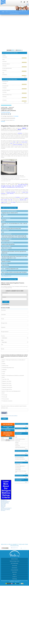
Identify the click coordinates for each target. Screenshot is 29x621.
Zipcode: (2, 348)
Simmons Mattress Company (20, 439)
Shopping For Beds (18, 462)
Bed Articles (14, 572)
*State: (2, 340)
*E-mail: (2, 318)
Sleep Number (17, 440)
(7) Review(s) (4, 65)
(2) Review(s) (4, 61)
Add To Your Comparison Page (9, 207)
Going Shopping (17, 467)
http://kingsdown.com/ (6, 275)
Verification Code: (4, 407)
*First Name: (3, 310)
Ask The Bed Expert (14, 563)
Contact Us (14, 576)
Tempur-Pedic (17, 445)
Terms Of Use (14, 565)
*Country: (3, 335)
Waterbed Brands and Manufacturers (19, 480)
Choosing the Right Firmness (20, 466)
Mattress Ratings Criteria (5, 503)
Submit (4, 418)
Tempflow (4, 55)
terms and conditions (13, 415)
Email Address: (5, 292)
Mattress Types (17, 464)
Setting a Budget (18, 469)
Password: (4, 297)
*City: (2, 344)
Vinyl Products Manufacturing (20, 447)
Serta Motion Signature (6, 90)
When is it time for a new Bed (5, 508)
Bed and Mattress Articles (20, 455)
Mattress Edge (3, 506)
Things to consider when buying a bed (20, 471)
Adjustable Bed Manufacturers (21, 450)
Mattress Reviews (14, 558)
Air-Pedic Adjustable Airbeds (7, 68)
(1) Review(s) (4, 83)
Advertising (14, 578)
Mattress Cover (3, 505)
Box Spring (2, 507)
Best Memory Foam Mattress (5, 501)
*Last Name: (3, 314)
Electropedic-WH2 (5, 85)
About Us (14, 574)
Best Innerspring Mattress (19, 457)
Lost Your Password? (5, 304)
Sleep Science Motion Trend (6, 94)
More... (25, 77)
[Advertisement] (14, 29)
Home (3, 11)
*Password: (3, 327)
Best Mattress (3, 510)
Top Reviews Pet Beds (19, 428)
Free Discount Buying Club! (7, 427)
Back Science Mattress (6, 63)
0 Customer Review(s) (5, 112)
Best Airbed (2, 499)
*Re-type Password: (4, 331)
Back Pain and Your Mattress (5, 509)
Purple (3, 59)
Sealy (3, 72)
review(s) (16, 116)
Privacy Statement (14, 570)
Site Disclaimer (14, 567)
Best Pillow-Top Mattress (5, 502)
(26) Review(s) (4, 74)
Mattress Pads (3, 504)
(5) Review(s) (4, 70)
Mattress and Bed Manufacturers (18, 433)
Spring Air (16, 442)
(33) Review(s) (4, 56)
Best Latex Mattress (4, 500)
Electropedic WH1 (5, 81)
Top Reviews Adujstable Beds (20, 423)
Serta (16, 437)
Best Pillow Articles (19, 475)
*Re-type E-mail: (4, 323)
